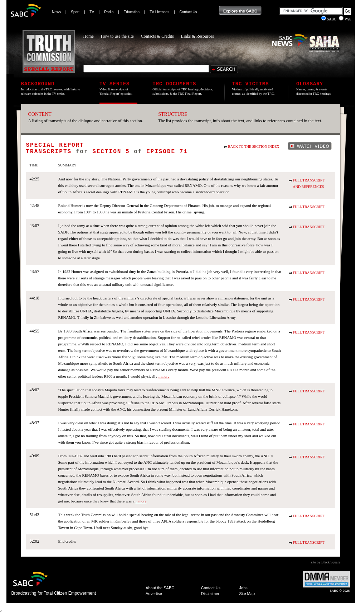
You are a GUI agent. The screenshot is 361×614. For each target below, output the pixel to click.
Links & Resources (197, 36)
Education (132, 12)
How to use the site (117, 36)
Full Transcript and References (309, 183)
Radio (108, 12)
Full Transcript (309, 207)
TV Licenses (159, 12)
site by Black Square (325, 562)
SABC (329, 19)
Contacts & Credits (157, 36)
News (56, 12)
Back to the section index (253, 146)
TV (91, 12)
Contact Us (188, 12)
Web (345, 19)
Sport (75, 12)
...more (164, 376)
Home (88, 36)
